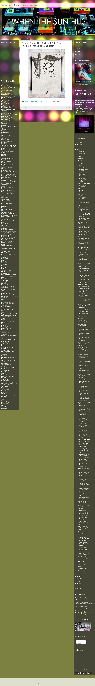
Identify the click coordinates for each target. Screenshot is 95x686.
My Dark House (5, 350)
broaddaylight (4, 282)
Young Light (4, 285)
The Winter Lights (6, 120)
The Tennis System (6, 251)
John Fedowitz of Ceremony (8, 274)
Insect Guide (4, 116)
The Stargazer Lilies (6, 157)
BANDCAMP (78, 54)
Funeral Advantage (6, 345)
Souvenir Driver (5, 228)
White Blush (4, 258)
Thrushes (3, 196)
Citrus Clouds (4, 379)
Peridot (3, 319)
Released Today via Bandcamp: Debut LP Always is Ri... (84, 356)
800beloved (4, 123)
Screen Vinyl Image (6, 93)
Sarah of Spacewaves (6, 165)
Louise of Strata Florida (7, 292)
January (80, 151)
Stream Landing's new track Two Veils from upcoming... (84, 490)
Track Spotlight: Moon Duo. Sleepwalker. (83, 454)
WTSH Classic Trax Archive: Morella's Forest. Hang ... (83, 445)
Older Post (68, 107)
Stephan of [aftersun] (6, 167)
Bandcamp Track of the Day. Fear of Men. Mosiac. (84, 344)
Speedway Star (5, 226)
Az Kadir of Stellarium (7, 113)
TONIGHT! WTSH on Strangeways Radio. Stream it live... (83, 398)
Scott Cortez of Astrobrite (8, 87)
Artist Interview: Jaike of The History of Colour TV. (83, 249)
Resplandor (4, 125)
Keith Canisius (5, 132)
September (81, 564)
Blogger (69, 683)
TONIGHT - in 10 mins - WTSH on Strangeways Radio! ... (84, 320)
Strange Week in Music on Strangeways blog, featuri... (84, 290)
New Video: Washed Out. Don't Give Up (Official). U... (83, 275)
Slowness (3, 168)
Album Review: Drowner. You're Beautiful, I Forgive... (84, 479)
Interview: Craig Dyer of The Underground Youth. (84, 409)
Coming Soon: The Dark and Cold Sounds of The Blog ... (83, 350)
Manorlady (4, 225)
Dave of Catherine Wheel (8, 109)
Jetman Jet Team (5, 277)
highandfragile (5, 370)
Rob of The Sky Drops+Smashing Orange (7, 104)
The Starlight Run (5, 361)
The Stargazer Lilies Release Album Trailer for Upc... (83, 259)
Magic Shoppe (5, 390)
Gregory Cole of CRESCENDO (9, 314)
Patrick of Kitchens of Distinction (7, 188)
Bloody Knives (5, 102)
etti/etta (3, 393)
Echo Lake (4, 267)
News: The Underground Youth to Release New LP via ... (83, 203)
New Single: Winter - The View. (83, 223)
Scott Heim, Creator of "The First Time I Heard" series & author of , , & (8, 232)
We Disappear (9, 234)
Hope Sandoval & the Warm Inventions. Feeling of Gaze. (83, 174)
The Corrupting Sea (6, 364)
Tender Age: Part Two (7, 324)
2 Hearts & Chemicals (7, 238)
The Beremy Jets (5, 389)
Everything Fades (5, 327)
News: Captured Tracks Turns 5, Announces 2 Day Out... (84, 227)
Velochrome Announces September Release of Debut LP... (84, 238)
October (80, 566)
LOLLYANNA (4, 404)
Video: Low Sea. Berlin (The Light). (84, 469)
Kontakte (3, 155)
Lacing (3, 366)
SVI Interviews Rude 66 (7, 158)
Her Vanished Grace (6, 203)
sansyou (3, 202)
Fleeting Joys (4, 122)
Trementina (4, 354)
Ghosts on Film (5, 264)
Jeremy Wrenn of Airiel (7, 164)
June (79, 163)
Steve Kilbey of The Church (8, 145)
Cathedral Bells (5, 398)
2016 (78, 578)
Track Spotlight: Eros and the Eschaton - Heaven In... (83, 169)
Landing (3, 244)
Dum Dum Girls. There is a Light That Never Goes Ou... (84, 425)
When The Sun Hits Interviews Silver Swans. (83, 523)
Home (46, 107)
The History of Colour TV (8, 276)
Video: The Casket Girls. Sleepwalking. (83, 285)
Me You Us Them (5, 135)
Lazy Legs (4, 325)
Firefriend (3, 388)
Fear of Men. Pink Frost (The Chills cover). (84, 557)
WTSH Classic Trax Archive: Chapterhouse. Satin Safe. (83, 393)
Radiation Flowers (6, 306)
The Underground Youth (7, 279)
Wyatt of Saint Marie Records (9, 250)
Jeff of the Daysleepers (7, 97)
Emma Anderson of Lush (7, 91)
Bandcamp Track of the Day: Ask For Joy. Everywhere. (84, 300)
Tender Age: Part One (7, 316)
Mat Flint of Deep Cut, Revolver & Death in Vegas (8, 212)
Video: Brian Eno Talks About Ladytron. (84, 553)
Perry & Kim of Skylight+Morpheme (6, 140)
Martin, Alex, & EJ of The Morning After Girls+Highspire (9, 175)
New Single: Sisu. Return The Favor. (83, 502)
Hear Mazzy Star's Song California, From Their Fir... (82, 414)
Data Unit (3, 186)
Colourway (4, 401)
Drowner (3, 179)
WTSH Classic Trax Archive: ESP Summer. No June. (83, 190)
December (81, 571)
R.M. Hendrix (4, 253)
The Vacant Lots (5, 99)
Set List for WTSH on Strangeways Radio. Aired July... (83, 517)
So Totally (4, 406)
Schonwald (4, 311)
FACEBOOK (78, 46)
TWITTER (77, 49)
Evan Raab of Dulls (6, 359)
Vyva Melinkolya (5, 385)
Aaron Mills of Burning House (9, 383)
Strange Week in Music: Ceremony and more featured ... (84, 361)
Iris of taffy (4, 356)
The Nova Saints (5, 200)
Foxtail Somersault (6, 170)
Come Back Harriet (6, 247)
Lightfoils (3, 283)
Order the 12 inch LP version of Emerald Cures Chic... (83, 243)
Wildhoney (4, 334)
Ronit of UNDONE (6, 328)
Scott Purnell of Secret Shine (8, 112)
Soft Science (4, 386)
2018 (78, 583)
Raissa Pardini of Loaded (7, 303)
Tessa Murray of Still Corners (9, 286)
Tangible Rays (4, 343)
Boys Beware (4, 144)
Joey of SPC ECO (5, 106)
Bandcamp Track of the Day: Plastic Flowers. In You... (84, 507)
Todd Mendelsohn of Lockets (8, 248)
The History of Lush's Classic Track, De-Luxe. (83, 367)
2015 (78, 576)
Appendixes (4, 305)
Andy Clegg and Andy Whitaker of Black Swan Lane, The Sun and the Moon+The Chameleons (9, 182)
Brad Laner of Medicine (7, 150)
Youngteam (4, 138)
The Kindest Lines (6, 270)
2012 (78, 147)
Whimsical (4, 353)
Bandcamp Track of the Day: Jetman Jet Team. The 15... (84, 265)
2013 (78, 149)
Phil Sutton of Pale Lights (8, 382)
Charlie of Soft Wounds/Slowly (9, 340)
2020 (78, 588)
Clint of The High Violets (8, 118)
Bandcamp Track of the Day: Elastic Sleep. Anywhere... (84, 376)
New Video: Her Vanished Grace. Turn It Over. (84, 381)
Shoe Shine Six (5, 380)
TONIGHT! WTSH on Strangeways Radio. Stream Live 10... (83, 233)
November (81, 568)
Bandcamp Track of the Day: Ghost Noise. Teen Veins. (84, 306)
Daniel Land (4, 154)
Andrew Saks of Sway (6, 245)
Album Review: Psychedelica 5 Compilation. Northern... (82, 196)
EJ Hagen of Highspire (7, 86)
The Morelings (5, 369)
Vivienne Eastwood (6, 337)
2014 (78, 574)
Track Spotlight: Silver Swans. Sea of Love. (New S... (83, 270)
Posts (78, 640)
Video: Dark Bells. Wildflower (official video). (83, 528)
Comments (79, 643)
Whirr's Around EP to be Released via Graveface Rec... (83, 281)
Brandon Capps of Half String (9, 215)
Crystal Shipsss (5, 273)
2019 (78, 586)
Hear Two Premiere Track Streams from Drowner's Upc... (83, 465)
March (80, 156)
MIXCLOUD (78, 51)
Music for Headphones (7, 161)
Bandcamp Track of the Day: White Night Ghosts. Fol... (84, 185)
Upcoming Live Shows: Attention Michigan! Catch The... (84, 209)
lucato (61, 683)
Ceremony (4, 110)
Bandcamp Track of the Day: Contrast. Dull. (84, 440)
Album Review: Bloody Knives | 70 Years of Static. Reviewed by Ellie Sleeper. (84, 102)
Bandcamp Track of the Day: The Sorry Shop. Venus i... (84, 214)
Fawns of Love (5, 341)
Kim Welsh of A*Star (6, 240)
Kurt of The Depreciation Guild (9, 115)
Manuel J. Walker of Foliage (8, 360)
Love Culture (4, 119)
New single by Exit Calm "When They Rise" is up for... (83, 315)
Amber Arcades (5, 332)
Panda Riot (4, 261)
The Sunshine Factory (6, 90)
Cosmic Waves (5, 375)
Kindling (3, 344)
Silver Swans (4, 280)
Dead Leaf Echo (5, 148)
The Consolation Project (7, 151)
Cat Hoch (3, 308)
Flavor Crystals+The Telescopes (6, 330)
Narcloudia (4, 396)
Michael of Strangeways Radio (9, 192)
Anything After (5, 235)
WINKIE (3, 318)
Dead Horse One (5, 293)
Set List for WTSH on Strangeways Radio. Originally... (83, 295)
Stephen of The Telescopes (8, 136)
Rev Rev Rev (4, 322)
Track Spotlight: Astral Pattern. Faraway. (83, 371)
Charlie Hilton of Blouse (7, 287)
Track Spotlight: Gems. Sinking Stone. (84, 498)
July (79, 165)
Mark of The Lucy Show (7, 190)
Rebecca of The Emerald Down (9, 335)
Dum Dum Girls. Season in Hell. (82, 324)
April (79, 158)
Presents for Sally (6, 107)
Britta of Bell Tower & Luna (8, 96)
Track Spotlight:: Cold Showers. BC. (83, 219)
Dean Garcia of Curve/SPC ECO (9, 94)
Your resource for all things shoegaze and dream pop (19, 5)
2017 (78, 581)
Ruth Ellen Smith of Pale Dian (9, 315)
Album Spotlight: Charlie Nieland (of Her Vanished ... (83, 386)
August (80, 561)
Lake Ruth (3, 377)
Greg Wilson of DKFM (7, 309)
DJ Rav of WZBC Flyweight (8, 237)
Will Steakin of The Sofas (8, 395)
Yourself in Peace (5, 224)
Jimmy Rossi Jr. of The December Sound (7, 217)
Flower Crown (5, 372)
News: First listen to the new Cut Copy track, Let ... (83, 484)
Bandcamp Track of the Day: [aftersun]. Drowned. (84, 533)
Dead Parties (4, 206)
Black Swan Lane (5, 177)
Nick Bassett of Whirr (7, 163)
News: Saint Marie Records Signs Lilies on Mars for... (83, 538)
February (80, 153)
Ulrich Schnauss (5, 89)
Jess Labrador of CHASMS (8, 302)
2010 (78, 142)
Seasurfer (3, 348)
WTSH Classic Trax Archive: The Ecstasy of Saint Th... (84, 436)
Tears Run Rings (5, 100)
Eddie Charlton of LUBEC (7, 351)
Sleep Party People (6, 131)
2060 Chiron (4, 197)
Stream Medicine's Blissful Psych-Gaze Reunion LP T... (83, 544)
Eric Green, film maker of (8, 255)
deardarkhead (4, 205)
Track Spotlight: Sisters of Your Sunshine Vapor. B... (84, 450)
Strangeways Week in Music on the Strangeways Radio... (84, 459)
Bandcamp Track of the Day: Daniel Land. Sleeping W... (84, 430)
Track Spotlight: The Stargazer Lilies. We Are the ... (84, 180)
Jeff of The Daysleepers (7, 357)
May (79, 161)
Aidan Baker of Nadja (6, 209)
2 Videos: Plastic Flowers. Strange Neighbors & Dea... (83, 512)
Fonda (2, 266)
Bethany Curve (5, 402)
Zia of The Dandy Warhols (8, 147)
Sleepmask (4, 129)
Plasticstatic (4, 363)
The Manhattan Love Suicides (9, 321)
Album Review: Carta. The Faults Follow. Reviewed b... (83, 338)
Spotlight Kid (4, 152)
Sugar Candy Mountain (7, 347)
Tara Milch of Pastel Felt (7, 367)
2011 (78, 144)
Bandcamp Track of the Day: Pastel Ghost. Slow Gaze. (84, 404)
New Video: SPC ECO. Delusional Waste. (83, 310)
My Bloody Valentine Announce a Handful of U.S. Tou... (83, 254)
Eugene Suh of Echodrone (8, 376)
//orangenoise (4, 142)
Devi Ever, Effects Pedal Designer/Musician (7, 242)
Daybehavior (4, 269)
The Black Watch (5, 219)
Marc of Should (5, 199)
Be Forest (3, 208)
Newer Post (24, 107)
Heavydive (4, 392)
